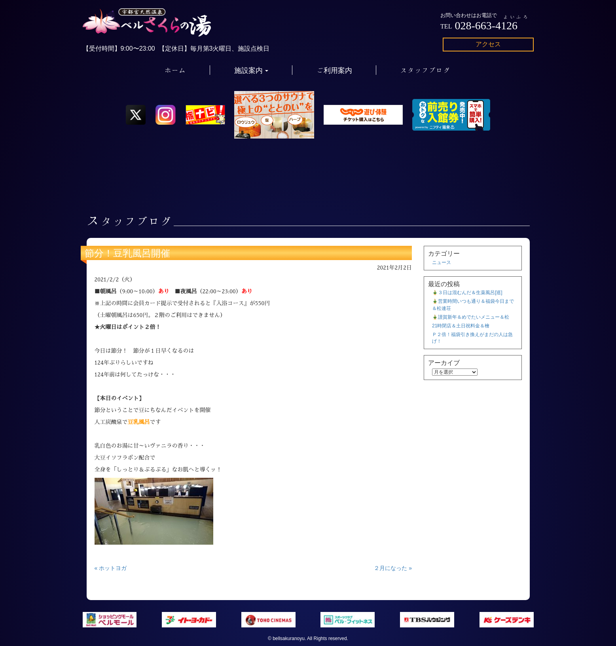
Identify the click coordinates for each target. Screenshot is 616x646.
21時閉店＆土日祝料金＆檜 (460, 326)
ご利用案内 (334, 70)
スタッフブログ (425, 70)
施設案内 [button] (251, 70)
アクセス (488, 44)
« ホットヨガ (111, 568)
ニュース (441, 262)
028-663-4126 (486, 25)
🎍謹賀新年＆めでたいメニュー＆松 (470, 317)
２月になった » (393, 568)
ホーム (175, 70)
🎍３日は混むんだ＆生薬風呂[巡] (467, 292)
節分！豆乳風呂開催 (127, 253)
